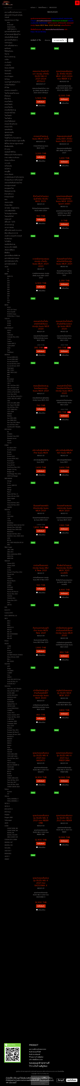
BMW (6, 274)
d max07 (9, 652)
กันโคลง (7, 79)
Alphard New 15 (12, 704)
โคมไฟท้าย (8, 118)
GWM (6, 826)
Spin (8, 350)
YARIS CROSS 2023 (13, 786)
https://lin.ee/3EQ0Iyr (38, 32)
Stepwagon (10, 368)
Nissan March (11, 581)
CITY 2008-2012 (12, 409)
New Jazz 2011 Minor (13, 422)
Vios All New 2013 (12, 758)
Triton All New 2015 (13, 503)
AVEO (9, 330)
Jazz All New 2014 (12, 424)
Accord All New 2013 (13, 363)
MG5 (8, 623)
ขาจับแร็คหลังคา (10, 85)
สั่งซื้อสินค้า (40, 102)
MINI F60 (10, 558)
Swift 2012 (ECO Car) (13, 679)
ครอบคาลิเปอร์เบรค (11, 124)
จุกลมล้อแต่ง (8, 129)
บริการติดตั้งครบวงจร (36, 1059)
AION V (7, 856)
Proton (6, 641)
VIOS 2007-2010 (12, 756)
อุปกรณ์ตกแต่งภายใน (11, 261)
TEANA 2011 (11, 598)
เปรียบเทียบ (41, 106)
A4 (8, 269)
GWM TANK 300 (12, 828)
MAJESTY (10, 736)
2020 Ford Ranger (12, 476)
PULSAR (10, 587)
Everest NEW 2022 (13, 458)
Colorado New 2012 (13, 337)
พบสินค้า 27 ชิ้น (36, 40)
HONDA (7, 354)
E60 (8, 285)
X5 (8, 298)
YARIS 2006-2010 (12, 778)
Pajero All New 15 (12, 494)
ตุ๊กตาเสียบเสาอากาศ (11, 233)
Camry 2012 (10, 712)
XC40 (9, 325)
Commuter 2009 (12, 721)
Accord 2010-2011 (12, 361)
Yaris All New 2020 (13, 784)
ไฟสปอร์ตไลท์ (9, 216)
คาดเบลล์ (10, 25)
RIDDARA (8, 853)
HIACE (9, 741)
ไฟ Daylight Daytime (11, 213)
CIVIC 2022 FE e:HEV (14, 398)
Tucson (9, 442)
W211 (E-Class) (12, 309)
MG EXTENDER (12, 634)
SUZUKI (7, 664)
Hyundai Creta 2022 (13, 436)
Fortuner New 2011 (13, 730)
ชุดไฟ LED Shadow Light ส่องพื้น (15, 141)
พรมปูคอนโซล (9, 188)
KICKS (9, 583)
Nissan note (10, 574)
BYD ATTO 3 (9, 809)
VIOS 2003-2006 (12, 754)
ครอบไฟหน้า (9, 104)
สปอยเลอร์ (8, 219)
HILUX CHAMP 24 (13, 765)
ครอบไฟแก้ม (9, 107)
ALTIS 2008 (10, 693)
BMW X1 (10, 276)
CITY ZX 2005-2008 (13, 403)
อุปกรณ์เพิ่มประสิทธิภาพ (12, 255)
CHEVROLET (9, 328)
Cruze (9, 339)
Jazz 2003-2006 (11, 418)
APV (8, 666)
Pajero (9, 492)
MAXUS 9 (10, 627)
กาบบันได (8, 65)
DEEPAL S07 (9, 842)
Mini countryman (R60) (14, 554)
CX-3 (8, 512)
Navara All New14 (12, 591)
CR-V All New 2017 (13, 387)
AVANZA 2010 (11, 697)
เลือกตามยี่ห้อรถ (10, 250)
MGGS (9, 629)
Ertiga (9, 668)
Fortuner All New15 (13, 732)
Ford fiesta (10, 461)
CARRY (9, 673)
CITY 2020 (10, 411)
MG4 (8, 621)
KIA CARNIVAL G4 (11, 615)
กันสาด (7, 54)
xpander (9, 507)
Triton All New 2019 (13, 505)
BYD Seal (8, 812)
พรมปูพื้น (7, 171)
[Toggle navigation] (77, 3)
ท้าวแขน (7, 149)
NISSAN (7, 561)
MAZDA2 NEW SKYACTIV (15, 525)
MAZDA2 (10, 523)
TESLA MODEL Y (13, 799)
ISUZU (7, 643)
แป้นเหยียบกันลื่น (10, 210)
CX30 (9, 521)
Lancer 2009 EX (12, 485)
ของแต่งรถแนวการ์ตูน (12, 20)
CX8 (8, 518)
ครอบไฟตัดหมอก (10, 121)
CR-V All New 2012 (13, 385)
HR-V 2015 (10, 370)
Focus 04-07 (10, 463)
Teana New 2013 (12, 600)
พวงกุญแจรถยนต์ (10, 185)
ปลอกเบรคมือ (9, 202)
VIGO (9, 760)
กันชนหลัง (8, 71)
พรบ (8, 22)
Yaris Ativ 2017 (11, 782)
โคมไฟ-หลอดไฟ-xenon (12, 93)
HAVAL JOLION (12, 835)
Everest (9, 454)
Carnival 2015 (9, 613)
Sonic (9, 348)
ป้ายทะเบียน (8, 205)
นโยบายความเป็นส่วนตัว (46, 1080)
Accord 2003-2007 (12, 359)
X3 (8, 278)
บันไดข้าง (8, 168)
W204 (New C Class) (13, 316)
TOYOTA (7, 686)
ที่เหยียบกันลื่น (9, 146)
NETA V (7, 803)
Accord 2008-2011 (12, 357)
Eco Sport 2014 (11, 447)
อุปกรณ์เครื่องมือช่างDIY (12, 31)
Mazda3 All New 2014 (13, 534)
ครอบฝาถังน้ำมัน (10, 113)
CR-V (9, 383)
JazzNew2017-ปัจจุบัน (13, 427)
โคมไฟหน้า (8, 115)
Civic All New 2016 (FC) (14, 396)
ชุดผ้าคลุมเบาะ (12, 29)
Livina (9, 570)
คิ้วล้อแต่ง (8, 96)
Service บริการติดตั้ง (11, 247)
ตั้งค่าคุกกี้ (61, 1080)
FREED (9, 414)
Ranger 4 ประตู (11, 469)
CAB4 (9, 646)
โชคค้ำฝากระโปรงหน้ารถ (13, 138)
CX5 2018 (10, 516)
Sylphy (9, 585)
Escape (9, 452)
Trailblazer (10, 352)
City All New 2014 (12, 407)
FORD (6, 445)
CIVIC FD (10, 381)
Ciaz (8, 675)
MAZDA (7, 509)
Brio (8, 377)
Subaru (7, 789)
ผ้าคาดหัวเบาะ (9, 194)
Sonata (9, 440)
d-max (9, 650)
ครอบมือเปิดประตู (10, 110)
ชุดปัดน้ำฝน (8, 135)
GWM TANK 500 (12, 830)
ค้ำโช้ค (7, 87)
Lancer (9, 487)
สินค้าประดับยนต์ (34, 1054)
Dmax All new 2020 (13, 657)
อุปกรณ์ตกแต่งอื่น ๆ (11, 264)
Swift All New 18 (12, 681)
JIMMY (7, 859)
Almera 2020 (11, 565)
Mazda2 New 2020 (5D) (14, 529)
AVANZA (10, 699)
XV (8, 794)
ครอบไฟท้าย (8, 101)
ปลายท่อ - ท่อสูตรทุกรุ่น (12, 208)
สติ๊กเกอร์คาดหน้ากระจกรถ (13, 230)
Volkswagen (8, 820)
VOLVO (7, 318)
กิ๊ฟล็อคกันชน (9, 51)
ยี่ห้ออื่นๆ (7, 252)
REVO (9, 771)
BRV (8, 374)
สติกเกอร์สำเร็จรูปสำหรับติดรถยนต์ (13, 16)
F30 (8, 302)
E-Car (9, 483)
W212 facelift (11, 312)
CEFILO (9, 578)
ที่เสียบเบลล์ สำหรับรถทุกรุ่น (13, 154)
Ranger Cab (10, 471)
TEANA (9, 596)
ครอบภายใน (8, 127)
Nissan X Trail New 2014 (14, 572)
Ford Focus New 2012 (13, 467)
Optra (9, 332)
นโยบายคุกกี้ (12, 1082)
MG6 (8, 625)
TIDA (9, 576)
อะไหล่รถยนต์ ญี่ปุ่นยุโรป (12, 34)
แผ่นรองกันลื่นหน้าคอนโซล (13, 182)
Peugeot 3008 (9, 817)
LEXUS (9, 776)
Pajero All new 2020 (13, 496)
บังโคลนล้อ (8, 166)
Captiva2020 (11, 345)
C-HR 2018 (10, 719)
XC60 (9, 323)
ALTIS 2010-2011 (12, 695)
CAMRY (9, 710)
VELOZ (9, 752)
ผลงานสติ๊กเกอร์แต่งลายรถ (13, 12)
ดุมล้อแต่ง (8, 48)
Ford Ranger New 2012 (14, 474)
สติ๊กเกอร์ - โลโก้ (10, 222)
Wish (8, 747)
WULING (8, 848)
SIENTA (9, 749)
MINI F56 (10, 556)
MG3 (6, 618)
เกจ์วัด (7, 59)
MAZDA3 (10, 531)
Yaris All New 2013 (13, 780)
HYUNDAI (8, 429)
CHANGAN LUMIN (11, 839)
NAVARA (10, 589)
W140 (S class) (11, 314)
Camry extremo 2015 (13, 715)
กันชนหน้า (8, 73)
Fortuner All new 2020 (13, 734)
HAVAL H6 (10, 832)
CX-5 (8, 514)
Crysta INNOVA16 (12, 708)
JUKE (9, 568)
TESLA (7, 796)
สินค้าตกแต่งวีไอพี (35, 1052)
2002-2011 (10, 552)
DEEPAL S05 (9, 845)
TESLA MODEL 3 (12, 801)
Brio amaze (10, 379)
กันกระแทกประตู (10, 57)
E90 (8, 296)
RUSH (9, 773)
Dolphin (7, 814)
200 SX (9, 605)
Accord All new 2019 (13, 366)
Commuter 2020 (12, 723)
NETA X (7, 806)
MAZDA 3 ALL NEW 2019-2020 (15, 537)
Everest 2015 (11, 456)
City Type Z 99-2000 (13, 405)
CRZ (8, 400)
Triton (9, 500)
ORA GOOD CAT (12, 837)
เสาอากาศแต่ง (9, 227)
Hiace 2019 (10, 725)
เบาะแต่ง (7, 163)
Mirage (9, 489)
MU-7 (9, 648)
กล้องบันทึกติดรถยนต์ (11, 37)
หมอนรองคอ (11, 27)
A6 (8, 271)
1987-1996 (10, 549)
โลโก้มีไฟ (8, 241)
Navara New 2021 (12, 594)
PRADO (9, 739)
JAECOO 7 (8, 851)
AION (6, 823)
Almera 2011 (11, 563)
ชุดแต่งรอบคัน (9, 132)
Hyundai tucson (11, 438)
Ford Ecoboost (11, 450)
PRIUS (9, 743)
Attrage (9, 481)
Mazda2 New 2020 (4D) (14, 527)
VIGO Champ (11, 762)
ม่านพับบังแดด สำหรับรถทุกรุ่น (14, 177)
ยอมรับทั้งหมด (71, 1080)
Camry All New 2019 (13, 717)
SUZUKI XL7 (11, 684)
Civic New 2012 (12, 394)
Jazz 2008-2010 (11, 420)
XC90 (9, 321)
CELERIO (10, 670)
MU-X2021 (10, 661)
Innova (9, 745)
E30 (8, 283)
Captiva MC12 (11, 343)
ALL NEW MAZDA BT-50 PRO (15, 543)
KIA (6, 607)
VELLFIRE (10, 769)
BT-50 (9, 540)
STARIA (9, 434)
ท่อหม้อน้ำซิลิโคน (10, 152)
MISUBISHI (8, 478)
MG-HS (9, 638)
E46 (8, 287)
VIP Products (8, 43)
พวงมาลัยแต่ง (9, 174)
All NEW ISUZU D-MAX (15, 655)
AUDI (6, 266)
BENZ (6, 305)
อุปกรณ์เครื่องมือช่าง (11, 40)
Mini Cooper (8, 547)
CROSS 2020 (11, 706)
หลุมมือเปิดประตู (10, 244)
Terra (8, 602)
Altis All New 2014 (13, 691)
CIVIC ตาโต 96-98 (13, 390)
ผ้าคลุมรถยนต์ (9, 196)
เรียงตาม (48, 40)
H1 (8, 432)
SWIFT (9, 677)
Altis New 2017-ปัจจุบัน (14, 688)
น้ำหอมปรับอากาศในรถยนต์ (13, 180)
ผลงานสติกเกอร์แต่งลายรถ (37, 1049)
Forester (9, 791)
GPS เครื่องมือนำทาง (11, 45)
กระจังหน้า (8, 62)
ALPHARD (10, 702)
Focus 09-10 (10, 465)
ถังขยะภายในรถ (10, 160)
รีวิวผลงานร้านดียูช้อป (36, 1057)
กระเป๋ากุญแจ (9, 76)
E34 (8, 300)
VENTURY (10, 767)
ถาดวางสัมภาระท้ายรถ (12, 157)
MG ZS (9, 632)
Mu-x (8, 659)
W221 (9, 307)
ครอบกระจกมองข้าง (11, 90)
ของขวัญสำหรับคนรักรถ (12, 82)
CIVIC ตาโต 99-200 (13, 392)
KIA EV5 (7, 610)
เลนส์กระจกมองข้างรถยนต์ (13, 236)
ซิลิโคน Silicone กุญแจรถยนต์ (14, 143)
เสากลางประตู (9, 224)
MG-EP (9, 636)
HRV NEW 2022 (12, 372)
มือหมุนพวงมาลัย (10, 191)
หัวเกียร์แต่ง (8, 238)
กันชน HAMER (9, 68)
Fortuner (9, 728)
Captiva (9, 341)
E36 (8, 280)
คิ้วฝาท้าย (8, 99)
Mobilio (9, 416)
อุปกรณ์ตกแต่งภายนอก (12, 258)
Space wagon (11, 498)
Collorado (10, 335)
